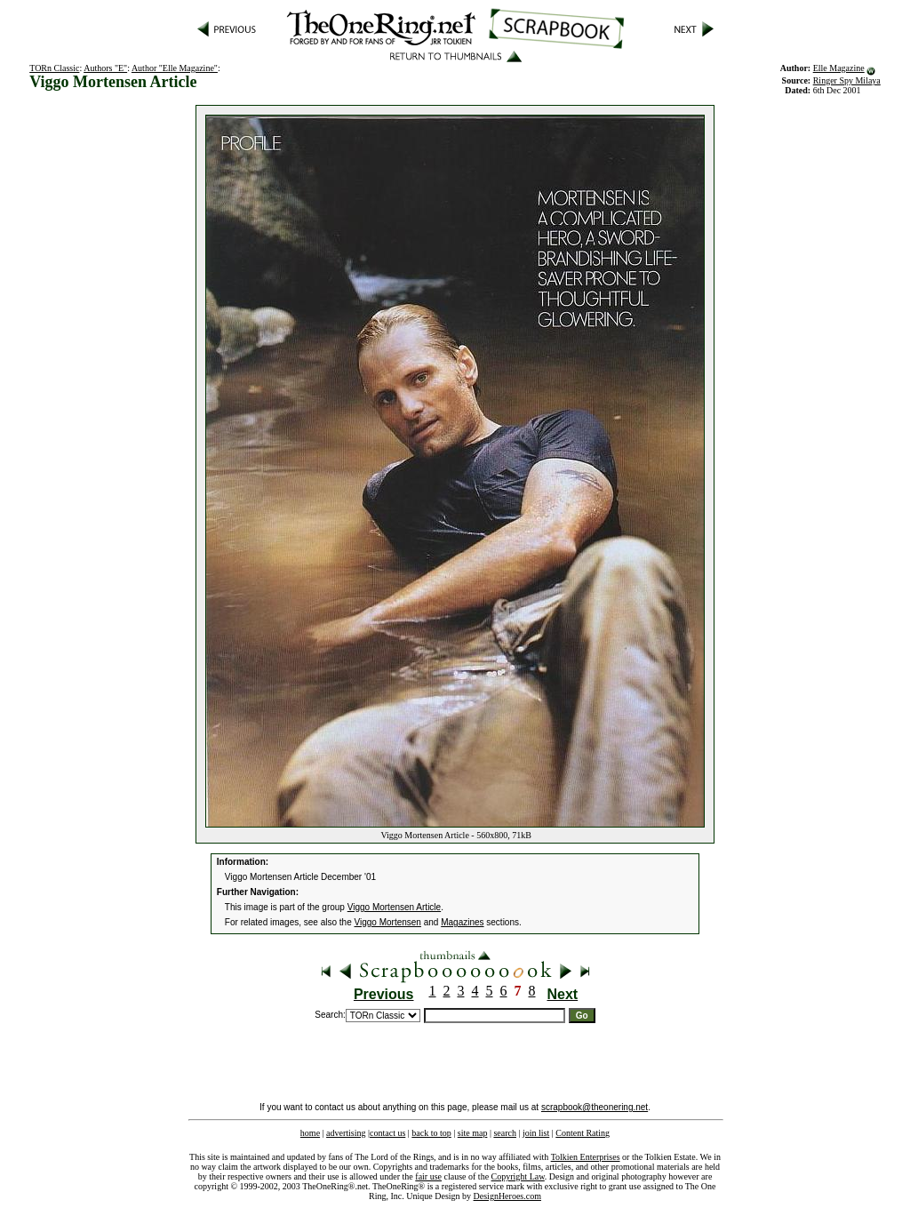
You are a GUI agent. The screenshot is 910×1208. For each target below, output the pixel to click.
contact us (387, 1133)
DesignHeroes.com (507, 1196)
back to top (431, 1133)
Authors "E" (105, 68)
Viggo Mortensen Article (394, 907)
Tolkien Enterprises (585, 1157)
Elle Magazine (839, 68)
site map (473, 1133)
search (504, 1133)
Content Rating (582, 1133)
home (310, 1133)
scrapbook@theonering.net (594, 1107)
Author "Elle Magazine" (175, 68)
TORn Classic (54, 68)
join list (536, 1133)
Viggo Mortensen (388, 922)
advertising (345, 1133)
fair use (428, 1176)
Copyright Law (518, 1176)
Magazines (462, 922)
